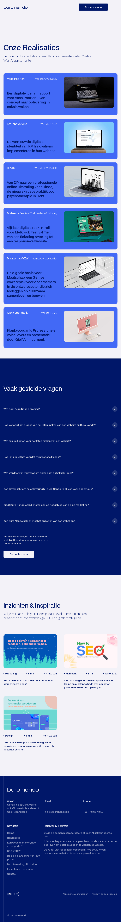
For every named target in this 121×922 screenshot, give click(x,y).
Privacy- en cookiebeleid (104, 894)
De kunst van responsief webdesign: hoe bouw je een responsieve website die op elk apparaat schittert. (75, 851)
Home (10, 833)
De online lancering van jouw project (23, 857)
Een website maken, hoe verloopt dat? (21, 844)
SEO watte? (13, 851)
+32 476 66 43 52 (93, 811)
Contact (12, 873)
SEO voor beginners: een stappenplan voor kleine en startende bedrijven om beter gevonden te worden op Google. (80, 843)
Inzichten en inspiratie (20, 869)
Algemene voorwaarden (75, 894)
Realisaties (13, 837)
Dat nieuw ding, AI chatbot (22, 864)
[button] (114, 7)
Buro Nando (21, 915)
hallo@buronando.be (57, 811)
